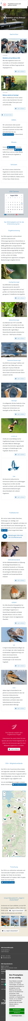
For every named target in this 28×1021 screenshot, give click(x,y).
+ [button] (4, 792)
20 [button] (17, 207)
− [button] (4, 795)
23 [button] (8, 209)
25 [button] (12, 209)
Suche (4, 530)
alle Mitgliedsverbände (19, 784)
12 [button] (15, 204)
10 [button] (10, 204)
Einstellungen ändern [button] (17, 1015)
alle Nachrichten (7, 115)
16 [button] (8, 207)
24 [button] (10, 209)
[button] (6, 195)
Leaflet (12, 856)
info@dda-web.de (7, 957)
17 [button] (10, 207)
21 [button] (19, 207)
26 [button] (15, 209)
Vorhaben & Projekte (8, 882)
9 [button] (8, 204)
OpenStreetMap (18, 856)
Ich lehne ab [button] (17, 1012)
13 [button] (17, 204)
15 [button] (21, 204)
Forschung (11, 147)
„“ (16, 910)
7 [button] (19, 202)
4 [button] (12, 202)
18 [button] (12, 207)
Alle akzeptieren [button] (17, 1009)
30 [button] (8, 211)
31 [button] (10, 211)
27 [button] (17, 209)
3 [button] (10, 202)
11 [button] (12, 204)
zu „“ (10, 931)
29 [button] (21, 209)
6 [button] (17, 202)
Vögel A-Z (18, 149)
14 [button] (19, 204)
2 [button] (8, 202)
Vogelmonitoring (8, 134)
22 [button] (21, 207)
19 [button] (15, 207)
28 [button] (19, 209)
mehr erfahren (20, 71)
